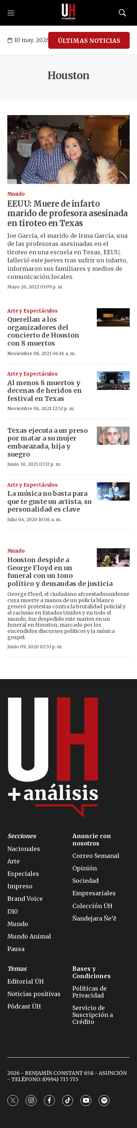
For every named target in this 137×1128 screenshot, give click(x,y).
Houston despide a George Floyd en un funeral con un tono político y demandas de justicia (60, 572)
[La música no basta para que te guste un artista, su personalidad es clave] (113, 491)
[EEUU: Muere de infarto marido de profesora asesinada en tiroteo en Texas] (68, 149)
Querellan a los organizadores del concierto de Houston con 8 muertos (43, 331)
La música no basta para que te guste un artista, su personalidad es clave (49, 501)
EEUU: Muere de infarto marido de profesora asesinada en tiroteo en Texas (67, 213)
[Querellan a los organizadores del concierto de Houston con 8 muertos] (113, 317)
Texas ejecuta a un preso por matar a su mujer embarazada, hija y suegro (47, 442)
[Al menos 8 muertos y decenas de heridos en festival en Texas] (113, 380)
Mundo (16, 194)
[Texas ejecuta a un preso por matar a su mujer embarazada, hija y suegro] (113, 436)
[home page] (69, 13)
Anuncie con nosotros (91, 840)
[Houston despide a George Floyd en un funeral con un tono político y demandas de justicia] (113, 557)
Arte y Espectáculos (32, 311)
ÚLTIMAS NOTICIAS (89, 40)
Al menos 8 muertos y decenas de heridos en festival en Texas (44, 391)
